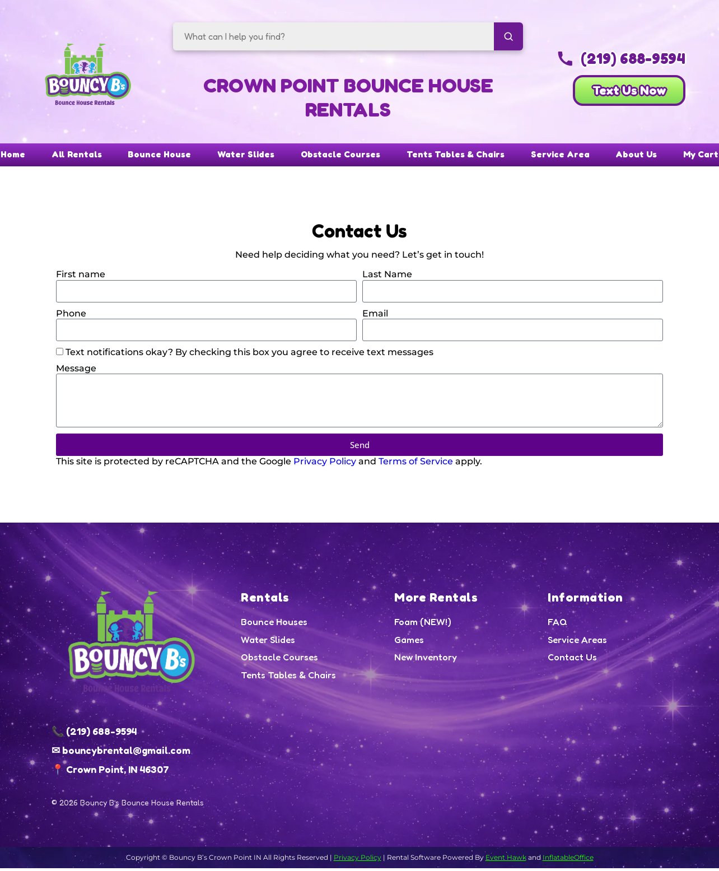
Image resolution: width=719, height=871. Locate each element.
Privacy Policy (324, 464)
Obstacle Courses (339, 157)
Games (409, 643)
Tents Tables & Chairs (469, 157)
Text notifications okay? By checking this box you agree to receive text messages (249, 355)
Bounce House (134, 157)
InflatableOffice (568, 860)
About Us (674, 157)
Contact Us (572, 661)
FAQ (558, 625)
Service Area (587, 157)
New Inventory (425, 661)
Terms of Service (416, 464)
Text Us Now (615, 93)
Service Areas (578, 643)
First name (80, 277)
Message (76, 371)
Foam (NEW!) (423, 625)
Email (375, 315)
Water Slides (231, 157)
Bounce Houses (275, 625)
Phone (71, 315)
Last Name (387, 277)
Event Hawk (505, 860)
